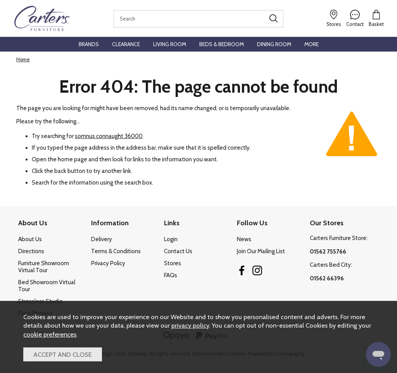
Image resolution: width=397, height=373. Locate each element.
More (311, 44)
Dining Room (274, 44)
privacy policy (190, 325)
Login (171, 239)
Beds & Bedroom (221, 44)
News (244, 239)
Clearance (126, 44)
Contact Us (178, 251)
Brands (89, 44)
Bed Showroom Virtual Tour (46, 286)
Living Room (169, 44)
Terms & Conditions (116, 251)
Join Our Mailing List (261, 251)
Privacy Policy (108, 263)
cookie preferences (49, 334)
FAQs (170, 275)
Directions (31, 251)
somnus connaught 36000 (109, 136)
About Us (30, 239)
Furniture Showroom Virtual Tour (43, 267)
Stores (172, 263)
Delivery (101, 239)
